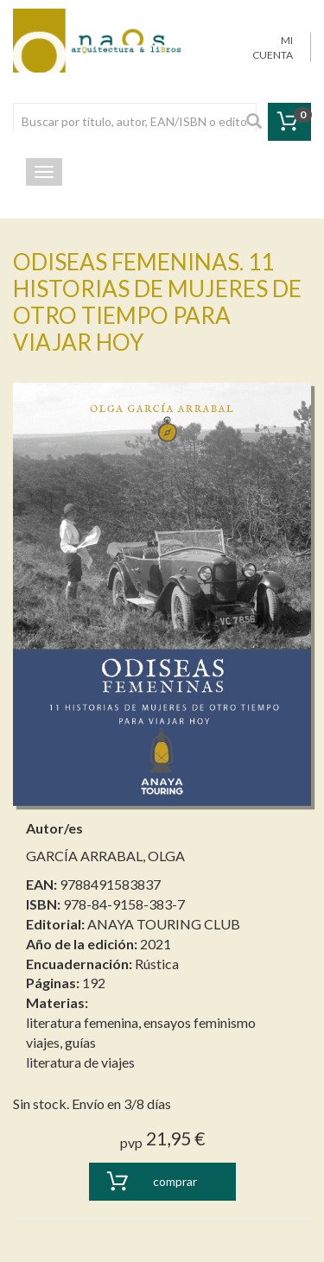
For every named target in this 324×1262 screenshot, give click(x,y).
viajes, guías (61, 1042)
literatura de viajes (80, 1062)
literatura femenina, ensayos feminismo (141, 1022)
